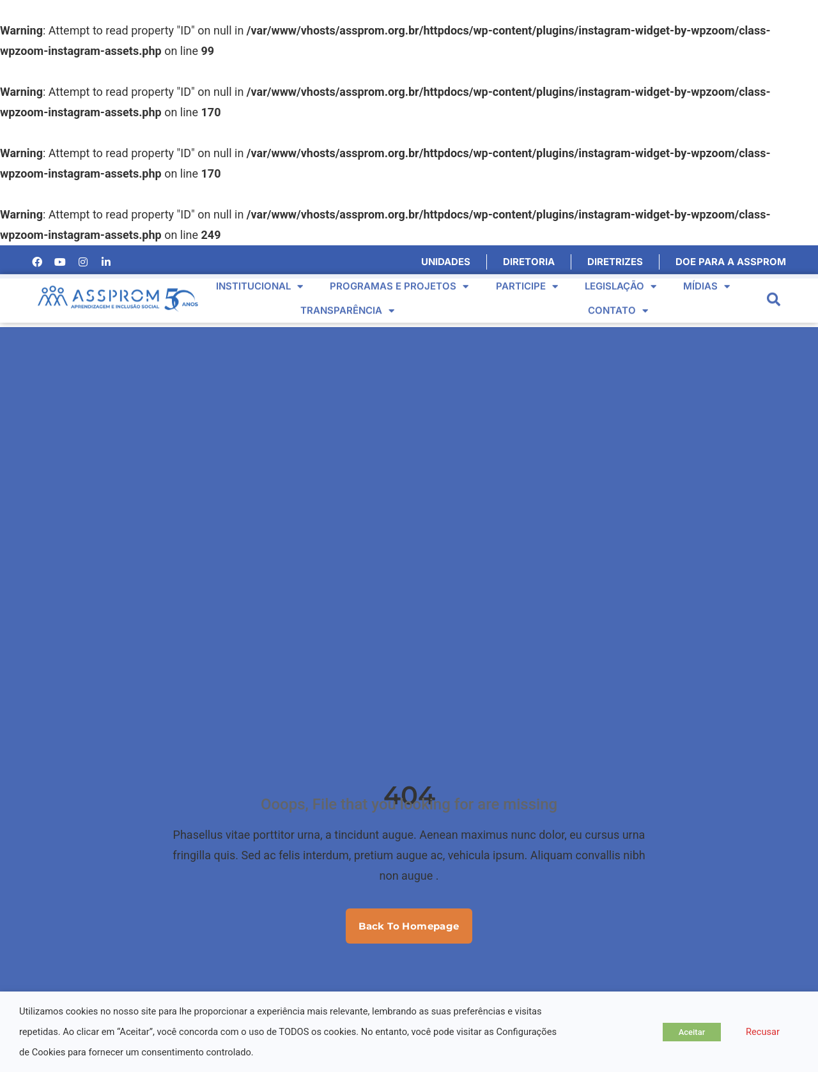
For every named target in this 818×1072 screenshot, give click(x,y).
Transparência (347, 302)
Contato (618, 302)
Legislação (620, 277)
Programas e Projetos (399, 277)
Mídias (706, 277)
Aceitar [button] (692, 1032)
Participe (527, 277)
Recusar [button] (763, 1032)
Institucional (259, 277)
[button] (773, 291)
